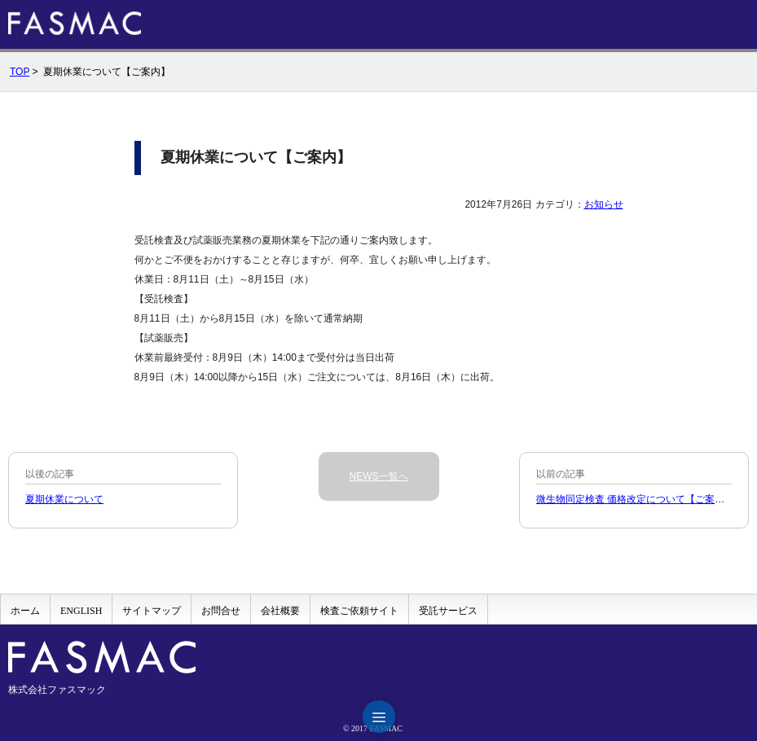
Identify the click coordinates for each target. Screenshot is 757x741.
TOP (19, 71)
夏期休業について (64, 499)
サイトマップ (151, 610)
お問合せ (220, 610)
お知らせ (603, 204)
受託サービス (448, 610)
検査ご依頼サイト (359, 610)
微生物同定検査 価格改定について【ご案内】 (635, 499)
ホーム (25, 610)
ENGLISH (81, 610)
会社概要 (280, 610)
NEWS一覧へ (379, 476)
